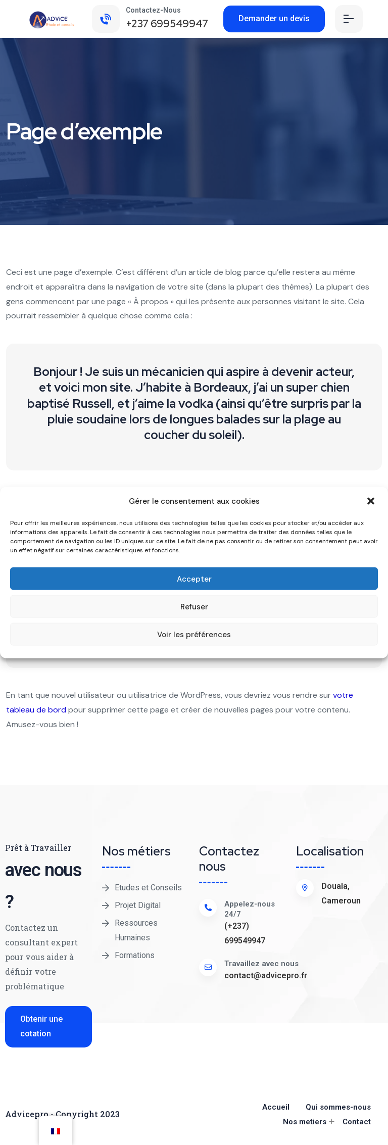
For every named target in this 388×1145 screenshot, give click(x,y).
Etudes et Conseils (148, 887)
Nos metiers (304, 1121)
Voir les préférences (194, 634)
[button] (372, 501)
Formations (135, 955)
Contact (357, 1121)
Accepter (194, 579)
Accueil (275, 1107)
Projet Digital (138, 905)
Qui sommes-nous (338, 1107)
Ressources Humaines (136, 930)
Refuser (194, 606)
